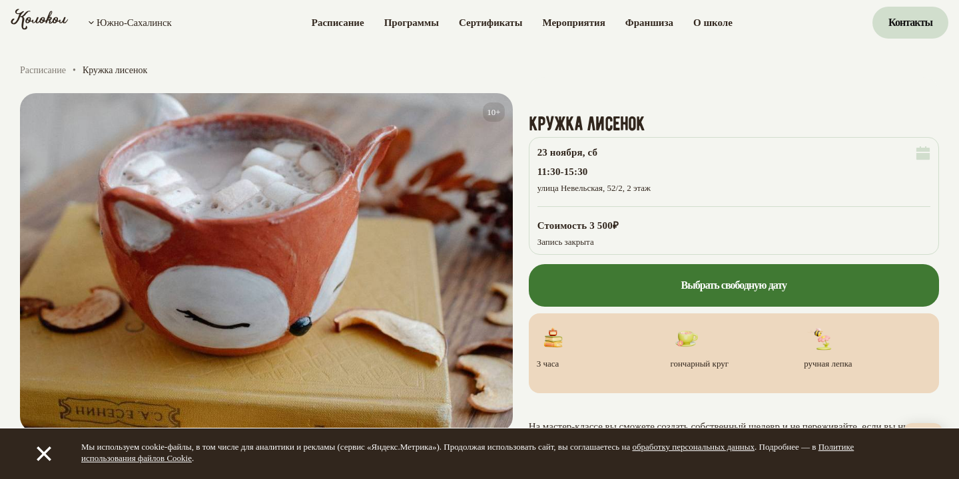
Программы (411, 22)
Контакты (910, 22)
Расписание (338, 22)
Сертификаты (490, 22)
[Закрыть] (44, 454)
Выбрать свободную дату (734, 285)
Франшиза (649, 22)
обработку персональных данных (693, 447)
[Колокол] (40, 23)
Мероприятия (573, 22)
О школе (713, 22)
